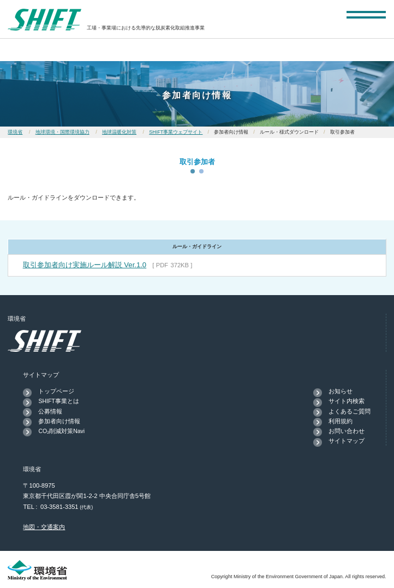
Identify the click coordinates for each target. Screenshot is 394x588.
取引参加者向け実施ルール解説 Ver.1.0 (84, 265)
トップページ (56, 391)
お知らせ (341, 391)
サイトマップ (347, 440)
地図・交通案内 (44, 527)
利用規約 (341, 421)
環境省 (15, 132)
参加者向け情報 (59, 421)
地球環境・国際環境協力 (62, 132)
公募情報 (50, 411)
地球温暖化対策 (119, 132)
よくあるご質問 (350, 411)
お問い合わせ (347, 431)
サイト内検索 (347, 401)
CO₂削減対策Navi (61, 431)
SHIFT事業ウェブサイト (175, 132)
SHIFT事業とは (58, 401)
